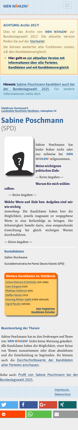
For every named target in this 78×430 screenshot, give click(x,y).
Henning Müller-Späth (18, 299)
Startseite (37, 41)
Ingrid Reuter (13, 303)
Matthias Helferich (16, 290)
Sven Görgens (13, 286)
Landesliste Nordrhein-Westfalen (20, 110)
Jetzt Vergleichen (45, 308)
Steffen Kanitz (13, 295)
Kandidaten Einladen (43, 312)
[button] (9, 404)
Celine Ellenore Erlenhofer (21, 282)
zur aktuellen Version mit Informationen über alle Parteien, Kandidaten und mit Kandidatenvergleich (38, 62)
